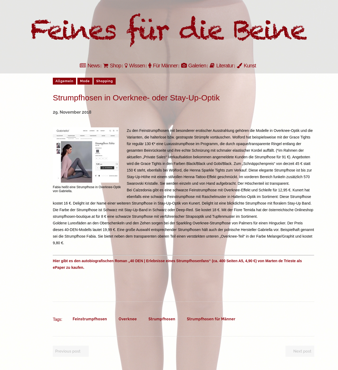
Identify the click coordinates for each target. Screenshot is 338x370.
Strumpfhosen (161, 319)
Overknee (128, 319)
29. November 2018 (72, 112)
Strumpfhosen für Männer (211, 319)
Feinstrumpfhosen (90, 319)
